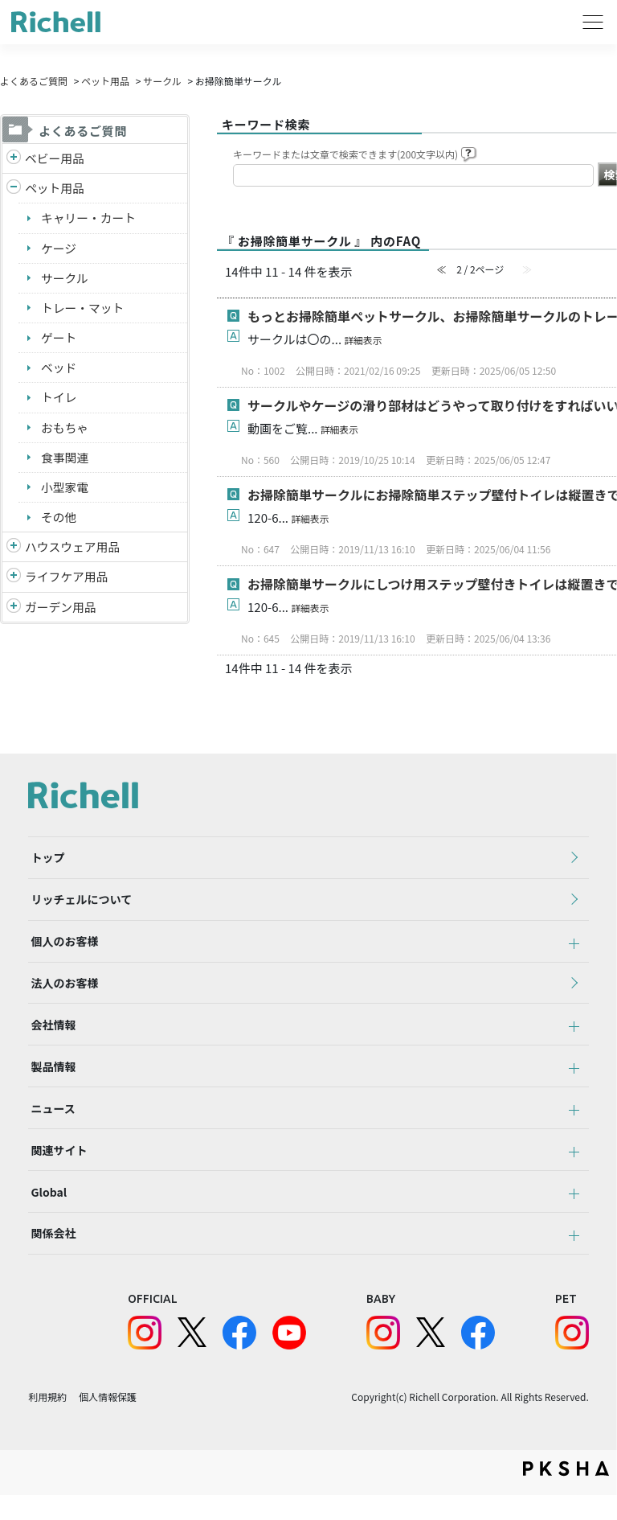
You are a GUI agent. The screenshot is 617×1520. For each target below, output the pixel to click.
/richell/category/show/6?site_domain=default (13, 581)
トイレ (59, 399)
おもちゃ (65, 429)
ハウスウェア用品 (73, 550)
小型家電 (65, 490)
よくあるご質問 (33, 81)
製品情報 (50, 1080)
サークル (162, 81)
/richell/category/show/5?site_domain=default (13, 159)
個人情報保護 (108, 1421)
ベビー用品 (55, 158)
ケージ (59, 248)
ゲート (59, 339)
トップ (45, 859)
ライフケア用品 (67, 580)
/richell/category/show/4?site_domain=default (13, 189)
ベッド (59, 369)
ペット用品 (105, 81)
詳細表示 (363, 340)
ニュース (50, 1124)
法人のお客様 (62, 992)
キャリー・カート (89, 218)
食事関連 (65, 459)
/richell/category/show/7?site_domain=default (13, 551)
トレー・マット (83, 309)
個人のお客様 (62, 947)
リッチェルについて (78, 903)
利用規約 (47, 1421)
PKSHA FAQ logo (566, 1493)
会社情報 (50, 1036)
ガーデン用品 (61, 610)
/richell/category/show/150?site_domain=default (13, 611)
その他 (59, 519)
